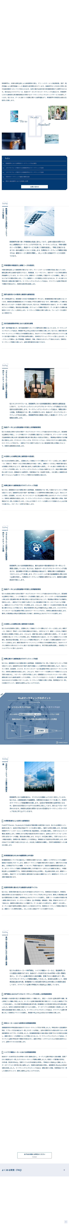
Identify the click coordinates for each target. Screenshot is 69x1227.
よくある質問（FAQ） (12, 1170)
